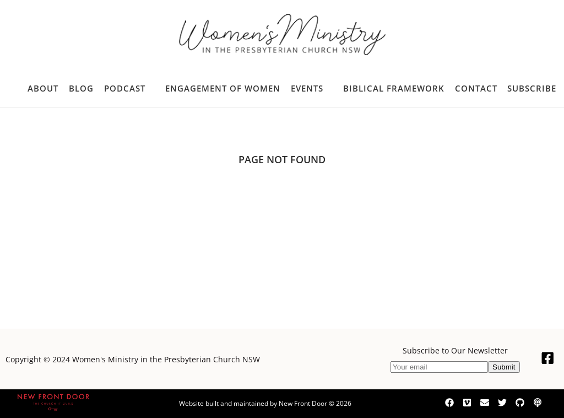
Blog (81, 88)
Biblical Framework (393, 88)
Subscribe (531, 88)
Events (307, 88)
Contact (476, 88)
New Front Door (303, 403)
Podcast (124, 88)
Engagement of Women (222, 88)
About (43, 88)
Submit (503, 367)
